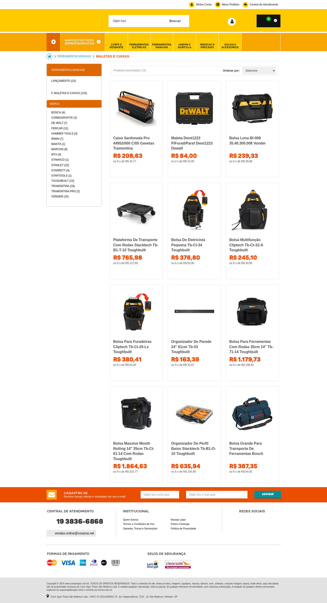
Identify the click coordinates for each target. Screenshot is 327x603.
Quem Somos (130, 519)
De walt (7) (59, 123)
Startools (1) (61, 175)
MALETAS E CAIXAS (112, 56)
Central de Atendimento (260, 4)
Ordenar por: (231, 70)
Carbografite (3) (64, 117)
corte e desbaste (116, 42)
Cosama (49, 56)
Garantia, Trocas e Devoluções (140, 528)
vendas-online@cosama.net (74, 533)
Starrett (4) (60, 170)
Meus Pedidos (227, 4)
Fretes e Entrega (180, 524)
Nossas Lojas (178, 519)
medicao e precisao (207, 42)
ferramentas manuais (161, 42)
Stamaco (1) (60, 159)
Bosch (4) (58, 112)
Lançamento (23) (63, 80)
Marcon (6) (59, 149)
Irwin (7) (57, 138)
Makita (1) (58, 144)
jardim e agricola (184, 42)
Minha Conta (200, 4)
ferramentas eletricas (139, 42)
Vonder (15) (60, 196)
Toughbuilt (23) (62, 180)
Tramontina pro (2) (65, 191)
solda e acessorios (230, 42)
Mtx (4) (56, 154)
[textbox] (149, 21)
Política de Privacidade (183, 528)
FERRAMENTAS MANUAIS (74, 56)
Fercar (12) (59, 128)
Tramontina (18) (63, 186)
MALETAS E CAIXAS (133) (70, 93)
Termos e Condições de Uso (138, 524)
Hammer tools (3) (64, 133)
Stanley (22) (60, 165)
